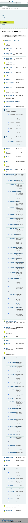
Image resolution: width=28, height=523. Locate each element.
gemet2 (8, 148)
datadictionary (10, 82)
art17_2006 (9, 58)
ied (7, 165)
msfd (7, 353)
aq (7, 44)
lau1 (7, 336)
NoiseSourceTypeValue (13, 419)
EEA (7, 1)
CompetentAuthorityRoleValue (13, 370)
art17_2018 (9, 67)
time (11, 494)
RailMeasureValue (13, 429)
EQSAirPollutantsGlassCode (13, 247)
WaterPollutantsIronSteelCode (13, 313)
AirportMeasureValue (13, 362)
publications (9, 457)
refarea (11, 124)
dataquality (9, 87)
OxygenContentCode (13, 278)
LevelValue (12, 398)
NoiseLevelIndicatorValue (13, 416)
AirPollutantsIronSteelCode (13, 191)
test (7, 465)
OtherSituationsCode (13, 272)
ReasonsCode (13, 286)
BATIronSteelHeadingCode (13, 228)
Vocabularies (4, 22)
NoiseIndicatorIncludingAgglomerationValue (13, 401)
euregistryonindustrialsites (11, 101)
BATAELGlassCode (13, 201)
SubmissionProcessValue (13, 448)
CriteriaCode (12, 238)
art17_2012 (9, 63)
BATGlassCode (13, 214)
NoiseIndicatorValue (13, 412)
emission (12, 481)
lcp (7, 348)
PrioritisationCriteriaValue (13, 426)
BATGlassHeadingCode (13, 218)
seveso (8, 460)
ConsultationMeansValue (13, 374)
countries (12, 141)
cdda (7, 75)
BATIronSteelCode (13, 224)
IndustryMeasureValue (13, 389)
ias (7, 161)
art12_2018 (9, 53)
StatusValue (12, 445)
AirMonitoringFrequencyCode (13, 180)
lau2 (7, 340)
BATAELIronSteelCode (13, 207)
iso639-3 (11, 394)
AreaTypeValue (13, 366)
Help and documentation (6, 10)
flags (11, 117)
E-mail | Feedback (5, 519)
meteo (11, 488)
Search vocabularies (7, 40)
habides (8, 156)
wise (7, 505)
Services (3, 24)
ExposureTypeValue (13, 386)
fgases (8, 136)
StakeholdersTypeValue (13, 441)
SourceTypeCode (13, 294)
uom (7, 468)
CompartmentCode (13, 234)
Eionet (7, 8)
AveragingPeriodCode (13, 197)
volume (11, 501)
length (11, 485)
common (8, 79)
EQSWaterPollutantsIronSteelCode (13, 267)
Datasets (3, 13)
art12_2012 (9, 48)
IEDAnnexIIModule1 (11, 169)
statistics (12, 491)
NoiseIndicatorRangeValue (13, 408)
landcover (8, 332)
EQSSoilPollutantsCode (13, 258)
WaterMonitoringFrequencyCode (13, 303)
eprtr (7, 90)
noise (7, 357)
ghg (7, 152)
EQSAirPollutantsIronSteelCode (13, 253)
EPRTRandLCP (10, 95)
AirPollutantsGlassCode (13, 184)
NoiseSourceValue (13, 423)
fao (7, 109)
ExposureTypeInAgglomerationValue (13, 382)
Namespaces (4, 26)
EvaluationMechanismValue (13, 377)
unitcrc (11, 131)
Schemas (3, 20)
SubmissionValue (13, 452)
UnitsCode (12, 298)
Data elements (5, 17)
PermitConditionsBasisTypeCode (13, 281)
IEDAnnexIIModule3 (11, 174)
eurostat (8, 106)
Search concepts (16, 40)
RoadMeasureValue (13, 437)
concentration (13, 478)
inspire (8, 327)
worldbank (9, 510)
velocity (11, 498)
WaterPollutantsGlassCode (13, 307)
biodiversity (9, 72)
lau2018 (8, 343)
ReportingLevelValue (13, 434)
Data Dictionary (11, 8)
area (11, 474)
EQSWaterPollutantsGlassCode (13, 262)
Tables (3, 15)
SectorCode (12, 291)
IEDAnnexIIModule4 (11, 321)
